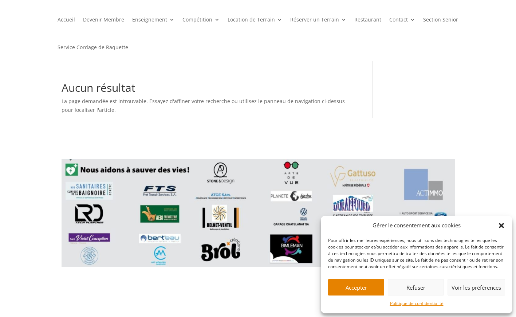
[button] (501, 225)
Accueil (66, 19)
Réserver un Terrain (314, 19)
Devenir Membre (103, 19)
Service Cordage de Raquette (93, 47)
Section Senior (440, 19)
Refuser (415, 287)
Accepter (356, 287)
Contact (398, 19)
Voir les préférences (476, 287)
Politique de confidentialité (417, 303)
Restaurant (367, 19)
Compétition (197, 19)
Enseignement (149, 19)
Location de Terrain (251, 19)
